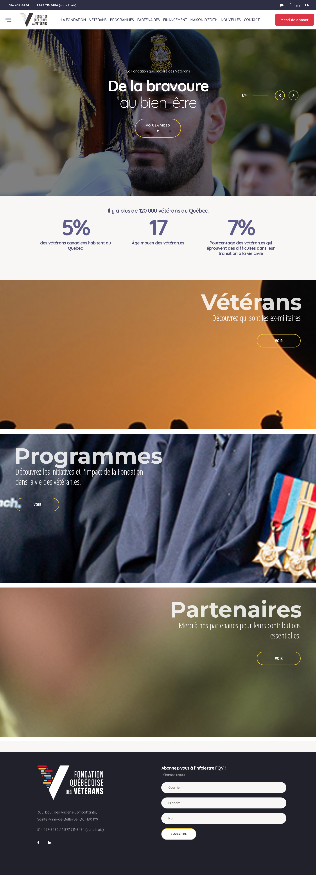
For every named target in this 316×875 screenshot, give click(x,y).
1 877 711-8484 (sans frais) (56, 5)
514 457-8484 (19, 5)
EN (307, 5)
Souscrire (179, 833)
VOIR (279, 340)
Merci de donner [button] (294, 20)
